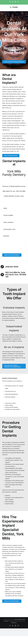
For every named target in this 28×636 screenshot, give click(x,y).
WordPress (14, 622)
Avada (6, 621)
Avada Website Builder (19, 619)
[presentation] (13, 250)
